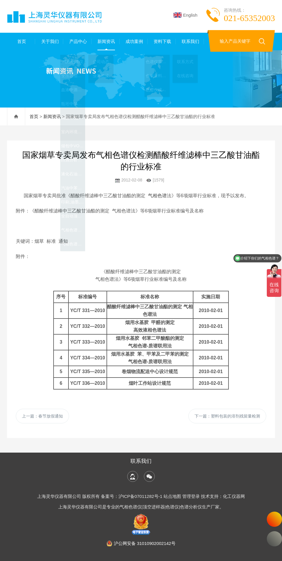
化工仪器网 (234, 496)
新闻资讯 (105, 41)
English (185, 15)
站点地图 (172, 496)
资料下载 (162, 41)
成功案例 (133, 41)
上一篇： (42, 416)
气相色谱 (157, 195)
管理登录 (191, 496)
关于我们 (49, 41)
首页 (21, 41)
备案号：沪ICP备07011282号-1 (132, 496)
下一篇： (227, 416)
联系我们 (190, 41)
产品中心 (77, 41)
